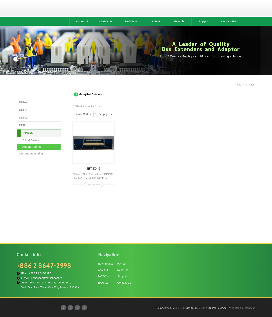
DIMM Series (30, 140)
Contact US (228, 21)
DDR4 (23, 101)
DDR (22, 125)
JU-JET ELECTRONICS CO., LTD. (136, 8)
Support (204, 21)
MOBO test (106, 21)
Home (237, 84)
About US (82, 21)
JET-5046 (93, 153)
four (122, 113)
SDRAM (28, 133)
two (117, 113)
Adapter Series (31, 146)
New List (179, 21)
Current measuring (31, 153)
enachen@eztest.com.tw (47, 277)
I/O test (155, 21)
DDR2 (23, 117)
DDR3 (23, 109)
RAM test (131, 21)
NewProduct (105, 263)
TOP (264, 297)
